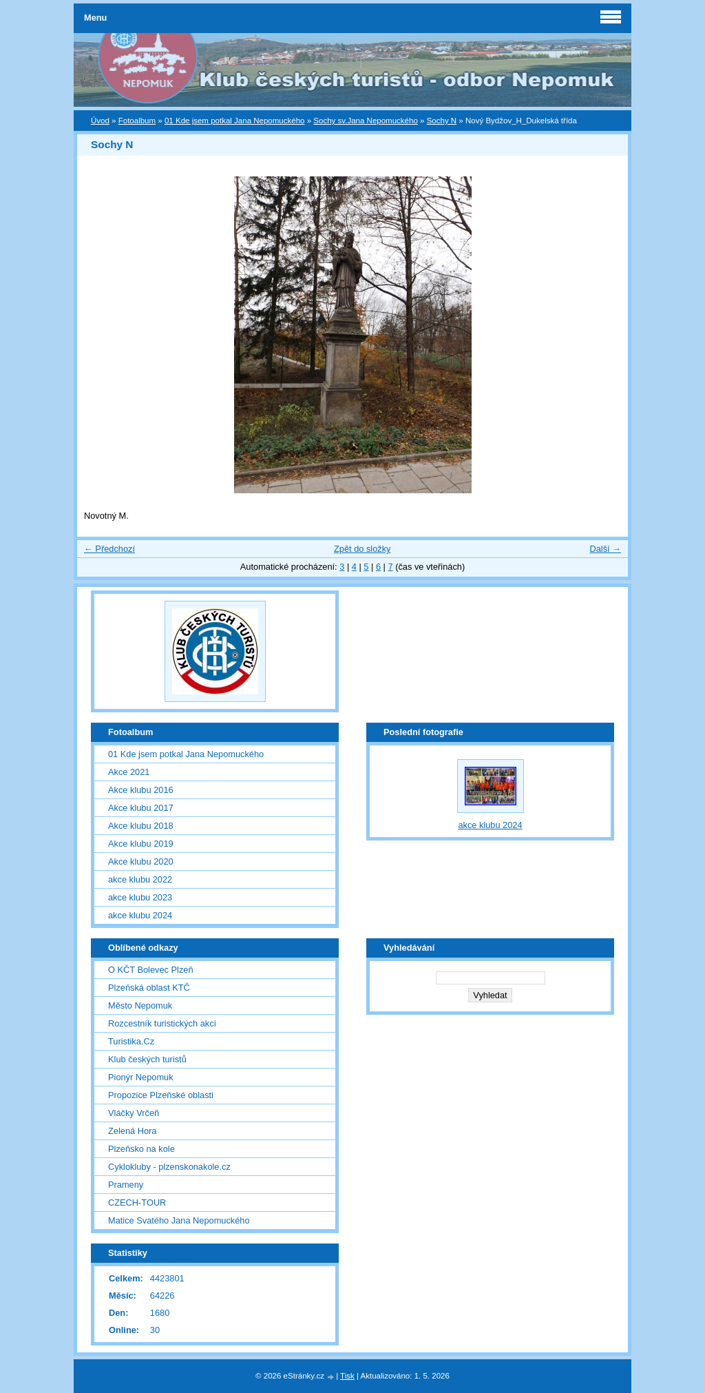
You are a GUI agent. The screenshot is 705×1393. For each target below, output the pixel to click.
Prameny (125, 1184)
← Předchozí (109, 549)
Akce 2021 (128, 772)
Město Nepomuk (140, 1005)
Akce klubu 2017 (140, 808)
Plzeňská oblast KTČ (149, 987)
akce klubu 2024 (140, 915)
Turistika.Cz (131, 1041)
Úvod (100, 120)
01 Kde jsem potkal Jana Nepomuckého (235, 120)
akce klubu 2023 (140, 897)
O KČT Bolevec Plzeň (150, 969)
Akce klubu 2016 (140, 790)
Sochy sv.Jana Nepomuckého (365, 120)
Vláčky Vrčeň (133, 1113)
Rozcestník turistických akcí (162, 1023)
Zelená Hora (132, 1131)
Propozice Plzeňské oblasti (160, 1095)
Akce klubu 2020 (140, 861)
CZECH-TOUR (137, 1202)
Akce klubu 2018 (140, 826)
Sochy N (442, 120)
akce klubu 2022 (140, 879)
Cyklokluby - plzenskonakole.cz (169, 1167)
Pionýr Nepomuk (140, 1077)
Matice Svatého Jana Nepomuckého (179, 1220)
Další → (605, 549)
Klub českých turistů (147, 1059)
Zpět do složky (362, 549)
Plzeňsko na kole (141, 1149)
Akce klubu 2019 (140, 843)
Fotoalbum (137, 120)
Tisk (347, 1376)
